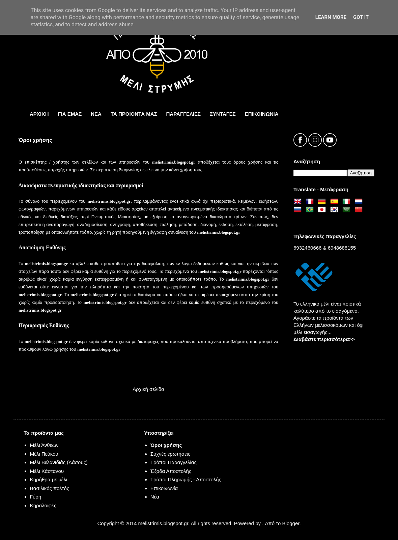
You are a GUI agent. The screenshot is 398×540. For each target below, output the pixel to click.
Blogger (291, 523)
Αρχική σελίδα (148, 389)
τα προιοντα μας (134, 114)
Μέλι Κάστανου (47, 471)
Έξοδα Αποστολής (170, 471)
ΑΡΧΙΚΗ (39, 114)
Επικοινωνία (164, 488)
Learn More (330, 17)
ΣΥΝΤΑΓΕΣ (223, 114)
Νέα (154, 497)
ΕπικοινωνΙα (262, 114)
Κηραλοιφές (43, 505)
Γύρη (35, 497)
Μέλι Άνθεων (44, 445)
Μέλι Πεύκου (44, 454)
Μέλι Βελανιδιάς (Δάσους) (59, 462)
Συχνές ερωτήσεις (170, 454)
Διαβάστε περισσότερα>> (324, 339)
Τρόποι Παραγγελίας (173, 462)
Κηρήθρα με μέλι (48, 479)
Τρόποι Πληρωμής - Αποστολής (185, 479)
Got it (361, 17)
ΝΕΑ (96, 114)
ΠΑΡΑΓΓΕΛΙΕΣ (183, 114)
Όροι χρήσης (166, 445)
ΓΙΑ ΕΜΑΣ (70, 114)
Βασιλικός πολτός (49, 488)
